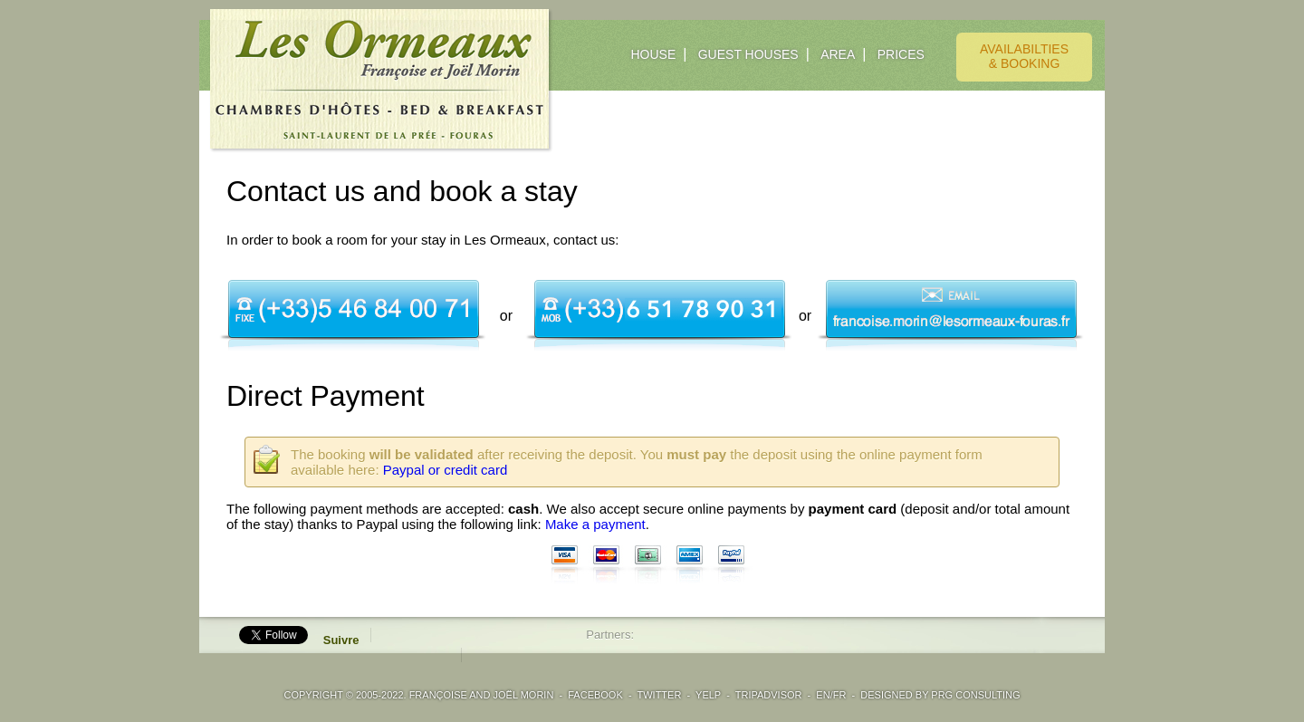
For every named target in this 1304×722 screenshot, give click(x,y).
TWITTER (659, 694)
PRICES (901, 54)
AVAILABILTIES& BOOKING (1024, 56)
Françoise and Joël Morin (481, 694)
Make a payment (595, 524)
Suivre (341, 640)
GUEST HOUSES (748, 54)
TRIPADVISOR (768, 694)
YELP (708, 694)
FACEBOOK (595, 694)
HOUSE (653, 54)
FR (840, 694)
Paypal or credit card (445, 469)
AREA (837, 54)
